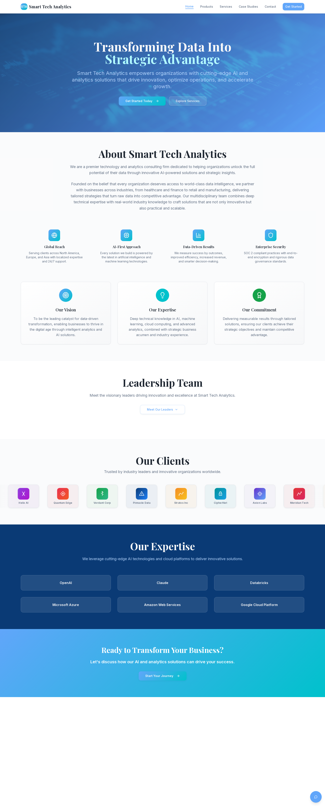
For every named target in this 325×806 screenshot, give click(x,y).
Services (226, 6)
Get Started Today (142, 101)
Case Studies (248, 6)
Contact (270, 6)
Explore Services (188, 101)
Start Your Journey (162, 676)
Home (189, 6)
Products (206, 6)
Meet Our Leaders (162, 409)
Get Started (293, 6)
